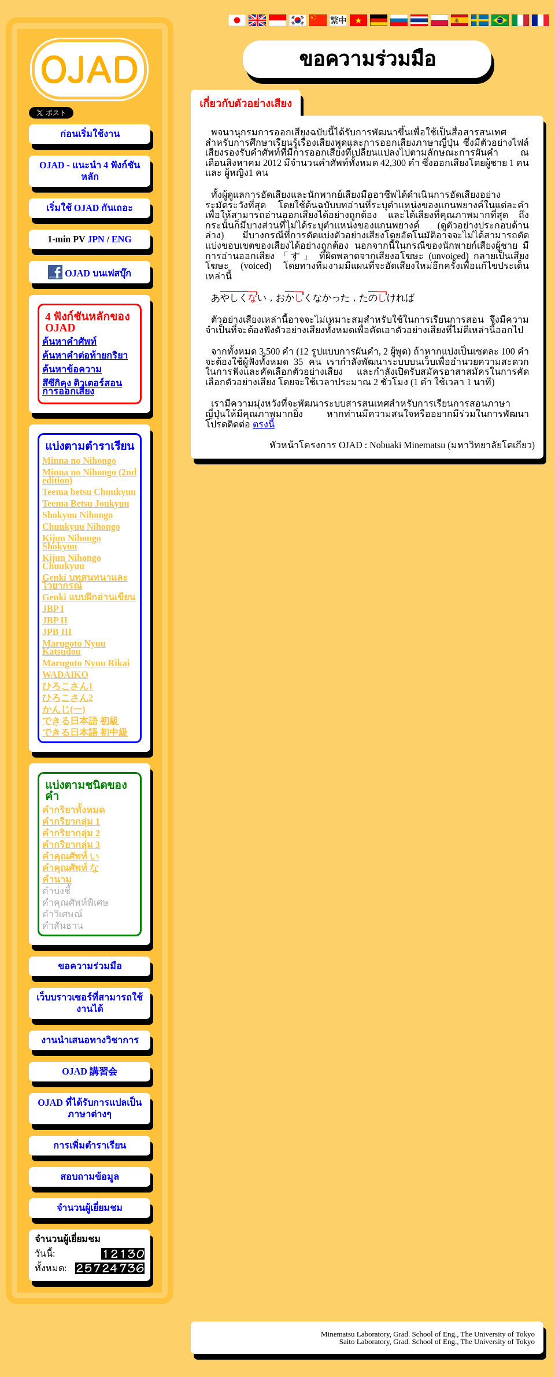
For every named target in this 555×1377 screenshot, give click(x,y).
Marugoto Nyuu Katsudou (74, 647)
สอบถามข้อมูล (89, 1177)
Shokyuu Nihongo (77, 515)
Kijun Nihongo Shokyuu (71, 542)
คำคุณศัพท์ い (70, 856)
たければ (387, 296)
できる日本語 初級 (80, 721)
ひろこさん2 (67, 698)
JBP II (55, 620)
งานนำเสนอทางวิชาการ (90, 1040)
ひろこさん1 (67, 686)
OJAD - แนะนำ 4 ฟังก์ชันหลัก (89, 171)
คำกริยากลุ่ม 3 (71, 845)
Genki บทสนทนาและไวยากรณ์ (85, 581)
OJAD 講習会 (89, 1071)
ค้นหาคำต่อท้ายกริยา (85, 355)
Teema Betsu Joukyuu (86, 503)
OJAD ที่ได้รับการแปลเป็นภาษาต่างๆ (90, 1108)
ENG (122, 239)
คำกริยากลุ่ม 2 (71, 833)
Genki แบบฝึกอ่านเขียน (88, 597)
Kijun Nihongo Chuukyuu (71, 562)
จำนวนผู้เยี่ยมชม (90, 1208)
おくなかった (313, 296)
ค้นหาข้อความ (72, 369)
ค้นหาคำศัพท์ (69, 341)
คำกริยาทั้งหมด (73, 810)
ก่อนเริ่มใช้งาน (90, 134)
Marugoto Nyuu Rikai (86, 663)
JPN (95, 239)
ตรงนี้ (264, 424)
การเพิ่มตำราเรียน (89, 1145)
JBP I (53, 609)
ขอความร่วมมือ (90, 966)
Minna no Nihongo (79, 461)
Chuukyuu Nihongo (81, 526)
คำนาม (57, 879)
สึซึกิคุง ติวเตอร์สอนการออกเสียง (82, 387)
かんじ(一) (64, 709)
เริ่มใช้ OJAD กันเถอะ (90, 208)
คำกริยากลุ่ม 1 (71, 821)
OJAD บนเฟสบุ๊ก (89, 272)
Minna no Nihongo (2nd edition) (89, 476)
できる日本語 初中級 (85, 732)
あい (239, 296)
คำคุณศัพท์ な (70, 868)
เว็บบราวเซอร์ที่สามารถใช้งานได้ (89, 1003)
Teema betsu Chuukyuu (89, 492)
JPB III (57, 632)
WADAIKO (65, 675)
